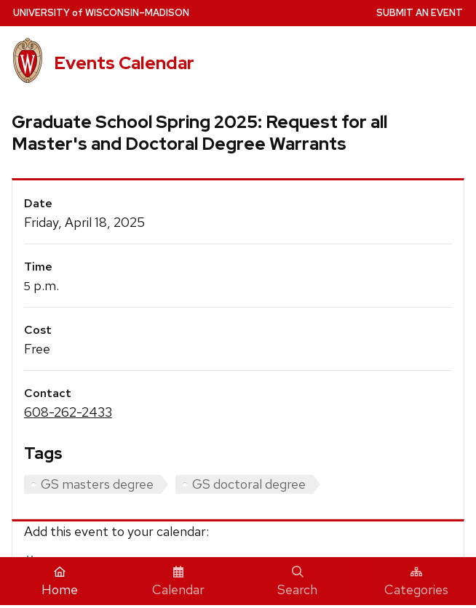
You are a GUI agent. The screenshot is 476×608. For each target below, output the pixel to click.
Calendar (178, 582)
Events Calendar (124, 62)
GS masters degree (97, 484)
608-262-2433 (68, 412)
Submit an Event (419, 13)
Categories (416, 582)
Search (297, 582)
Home (59, 582)
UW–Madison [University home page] (101, 13)
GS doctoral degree (249, 484)
